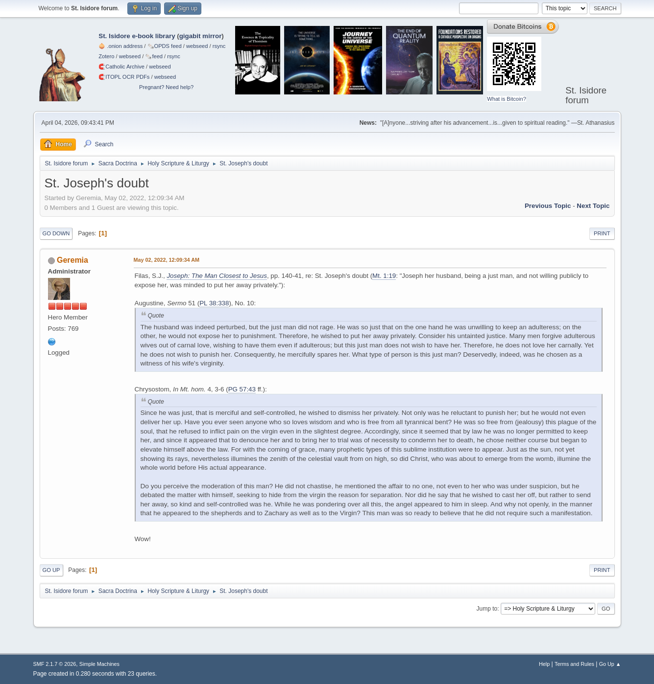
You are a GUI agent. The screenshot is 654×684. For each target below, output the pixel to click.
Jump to (487, 608)
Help (544, 664)
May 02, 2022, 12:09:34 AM (166, 260)
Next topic (593, 205)
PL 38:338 (214, 303)
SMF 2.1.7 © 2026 (54, 664)
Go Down (56, 233)
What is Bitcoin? (506, 99)
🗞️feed (154, 56)
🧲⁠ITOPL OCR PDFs (123, 77)
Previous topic (548, 205)
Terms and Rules (574, 664)
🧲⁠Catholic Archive (121, 66)
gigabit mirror (200, 36)
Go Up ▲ (610, 664)
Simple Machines (99, 664)
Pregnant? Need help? (166, 87)
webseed (197, 46)
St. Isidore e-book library (136, 36)
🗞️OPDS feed (164, 46)
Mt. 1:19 (384, 275)
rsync (219, 46)
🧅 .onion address (120, 46)
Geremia (72, 260)
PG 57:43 (242, 389)
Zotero (106, 56)
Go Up (51, 570)
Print (602, 233)
